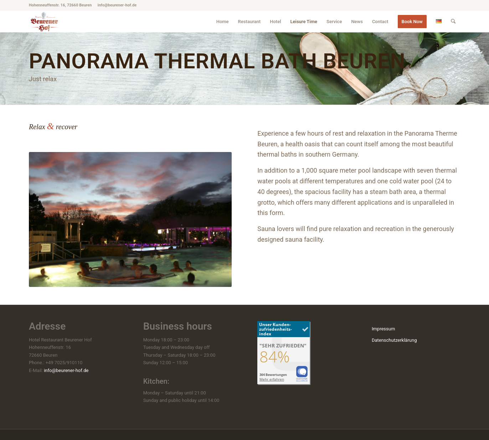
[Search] (453, 21)
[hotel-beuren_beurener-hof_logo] (45, 21)
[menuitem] (222, 21)
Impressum (383, 328)
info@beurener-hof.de (66, 370)
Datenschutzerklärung (394, 340)
